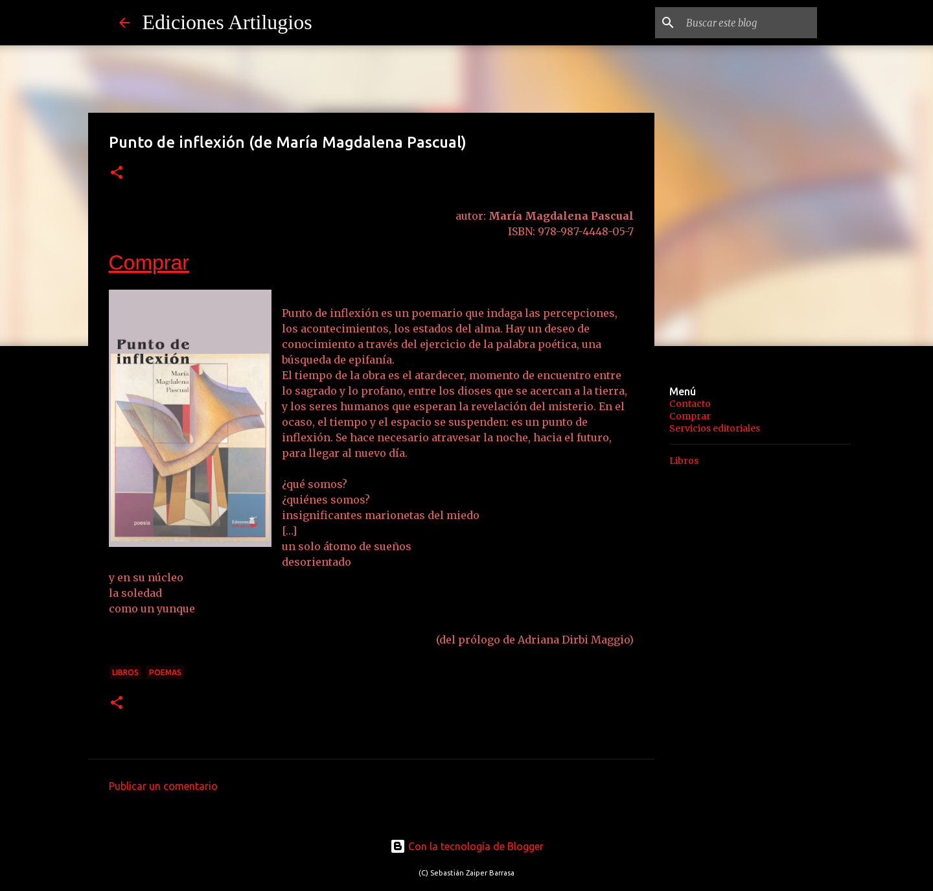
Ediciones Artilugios (227, 22)
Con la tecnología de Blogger (467, 846)
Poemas (165, 672)
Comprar (149, 262)
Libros (125, 672)
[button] (116, 173)
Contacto (690, 404)
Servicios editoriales (714, 428)
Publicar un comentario (163, 786)
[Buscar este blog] (749, 22)
